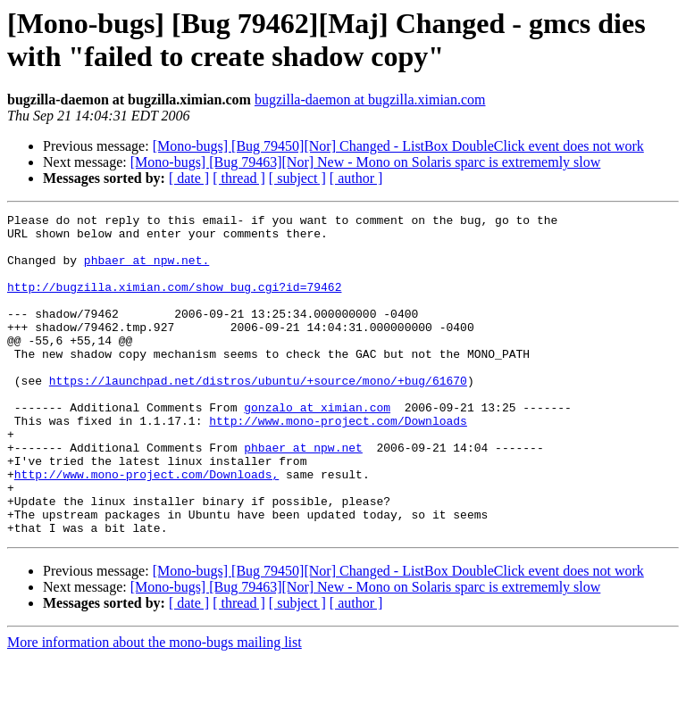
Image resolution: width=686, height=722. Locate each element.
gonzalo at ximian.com (317, 447)
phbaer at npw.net (303, 495)
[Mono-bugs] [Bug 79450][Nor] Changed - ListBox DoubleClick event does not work (398, 146)
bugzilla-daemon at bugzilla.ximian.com (370, 99)
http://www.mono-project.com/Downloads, (146, 527)
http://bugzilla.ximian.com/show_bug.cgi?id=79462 (174, 303)
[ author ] (356, 178)
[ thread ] (239, 178)
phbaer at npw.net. (146, 270)
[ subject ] (297, 178)
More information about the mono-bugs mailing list (154, 706)
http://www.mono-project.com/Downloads (338, 463)
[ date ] (189, 178)
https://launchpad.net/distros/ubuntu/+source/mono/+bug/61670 (258, 415)
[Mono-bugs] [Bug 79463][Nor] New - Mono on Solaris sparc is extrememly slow (365, 162)
